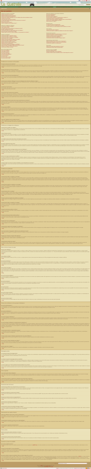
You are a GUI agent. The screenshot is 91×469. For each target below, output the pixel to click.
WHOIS (80, 456)
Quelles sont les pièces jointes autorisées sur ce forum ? (55, 46)
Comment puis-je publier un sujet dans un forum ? (9, 35)
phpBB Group (35, 444)
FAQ (80, 0)
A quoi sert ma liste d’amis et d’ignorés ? (52, 29)
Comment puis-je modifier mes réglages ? (7, 26)
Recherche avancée (87, 5)
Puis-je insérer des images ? (5, 53)
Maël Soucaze (46, 466)
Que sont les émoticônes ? (5, 52)
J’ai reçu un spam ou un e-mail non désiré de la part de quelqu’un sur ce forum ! (58, 26)
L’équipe (57, 468)
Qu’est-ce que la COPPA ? (5, 21)
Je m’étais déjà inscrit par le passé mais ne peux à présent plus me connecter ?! (13, 20)
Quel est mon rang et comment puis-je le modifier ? (9, 31)
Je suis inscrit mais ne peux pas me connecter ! (8, 19)
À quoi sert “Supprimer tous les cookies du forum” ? (9, 23)
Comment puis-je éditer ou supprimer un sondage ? (9, 40)
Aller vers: (56, 463)
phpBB (41, 465)
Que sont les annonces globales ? (6, 54)
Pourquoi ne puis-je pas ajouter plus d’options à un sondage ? (10, 39)
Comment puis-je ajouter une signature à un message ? (9, 37)
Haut (3, 67)
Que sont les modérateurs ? (50, 15)
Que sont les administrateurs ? (51, 14)
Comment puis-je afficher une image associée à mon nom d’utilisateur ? (12, 30)
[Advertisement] (60, 4)
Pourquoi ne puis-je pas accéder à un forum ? (8, 41)
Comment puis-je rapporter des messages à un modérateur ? (10, 44)
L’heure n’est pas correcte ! (5, 27)
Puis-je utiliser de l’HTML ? (5, 51)
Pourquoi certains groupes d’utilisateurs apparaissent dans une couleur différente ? (59, 19)
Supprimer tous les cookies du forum (79, 468)
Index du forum (4, 8)
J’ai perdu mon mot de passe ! (5, 18)
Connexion (88, 0)
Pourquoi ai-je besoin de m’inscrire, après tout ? (8, 15)
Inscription (84, 0)
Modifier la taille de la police (89, 8)
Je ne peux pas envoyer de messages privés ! (53, 24)
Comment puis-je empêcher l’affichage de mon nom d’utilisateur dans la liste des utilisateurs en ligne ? (17, 17)
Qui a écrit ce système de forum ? (51, 50)
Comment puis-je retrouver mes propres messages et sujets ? (55, 37)
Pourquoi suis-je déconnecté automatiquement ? (8, 16)
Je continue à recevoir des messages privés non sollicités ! (55, 25)
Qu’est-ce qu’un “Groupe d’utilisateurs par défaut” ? (54, 20)
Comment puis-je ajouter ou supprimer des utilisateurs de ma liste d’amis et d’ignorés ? (59, 30)
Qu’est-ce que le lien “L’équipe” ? (51, 21)
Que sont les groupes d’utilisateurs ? (52, 16)
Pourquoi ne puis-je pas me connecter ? (7, 14)
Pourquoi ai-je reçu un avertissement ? (7, 43)
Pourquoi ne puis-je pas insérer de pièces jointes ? (9, 42)
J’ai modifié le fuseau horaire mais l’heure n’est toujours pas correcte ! (12, 28)
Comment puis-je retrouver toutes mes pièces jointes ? (54, 47)
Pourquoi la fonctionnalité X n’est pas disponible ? (54, 51)
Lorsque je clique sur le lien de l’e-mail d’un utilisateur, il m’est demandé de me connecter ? (15, 32)
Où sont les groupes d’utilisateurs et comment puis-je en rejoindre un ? (57, 17)
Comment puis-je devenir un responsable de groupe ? (54, 18)
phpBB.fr (52, 466)
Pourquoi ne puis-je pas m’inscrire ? (6, 22)
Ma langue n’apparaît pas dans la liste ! (7, 29)
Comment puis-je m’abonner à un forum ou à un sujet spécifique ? (56, 42)
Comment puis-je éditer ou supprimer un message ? (9, 36)
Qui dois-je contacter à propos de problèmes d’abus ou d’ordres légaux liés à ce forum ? (59, 52)
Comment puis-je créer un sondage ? (7, 38)
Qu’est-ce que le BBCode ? (5, 50)
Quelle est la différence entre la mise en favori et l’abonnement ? (56, 41)
